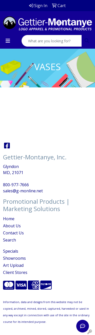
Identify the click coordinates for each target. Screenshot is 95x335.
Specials (10, 251)
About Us (12, 226)
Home (8, 218)
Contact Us (13, 233)
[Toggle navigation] (8, 40)
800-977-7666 (16, 185)
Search (9, 240)
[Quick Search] (52, 41)
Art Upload (13, 265)
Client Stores (15, 272)
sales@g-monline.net (23, 191)
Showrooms (14, 258)
